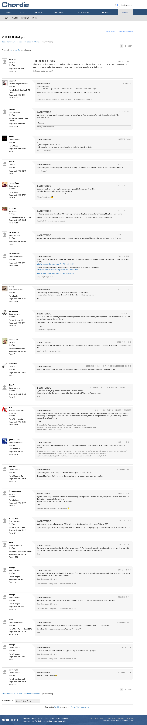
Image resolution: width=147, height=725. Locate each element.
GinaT (11, 385)
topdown (12, 208)
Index (6, 18)
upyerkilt (12, 81)
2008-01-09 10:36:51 (97, 387)
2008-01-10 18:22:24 (124, 521)
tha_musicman (15, 491)
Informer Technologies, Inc (79, 707)
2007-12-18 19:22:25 (124, 313)
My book (83, 12)
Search (15, 18)
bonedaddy (13, 311)
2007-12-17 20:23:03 (124, 112)
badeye (12, 109)
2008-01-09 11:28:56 (98, 410)
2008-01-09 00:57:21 (124, 342)
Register (25, 18)
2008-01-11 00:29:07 (124, 647)
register (17, 50)
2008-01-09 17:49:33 (124, 442)
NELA (11, 542)
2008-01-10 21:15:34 (124, 570)
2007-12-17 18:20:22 (124, 62)
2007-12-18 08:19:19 (124, 235)
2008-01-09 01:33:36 (93, 366)
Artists (38, 12)
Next (129, 46)
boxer (11, 137)
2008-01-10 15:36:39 (124, 493)
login (11, 50)
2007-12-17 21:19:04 (124, 139)
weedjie (12, 568)
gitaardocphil (14, 440)
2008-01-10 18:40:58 (124, 545)
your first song (11, 37)
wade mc (12, 59)
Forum (125, 12)
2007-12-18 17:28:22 (124, 256)
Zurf (10, 408)
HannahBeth (14, 183)
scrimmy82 (13, 518)
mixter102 (13, 467)
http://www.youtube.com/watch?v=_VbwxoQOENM (55, 264)
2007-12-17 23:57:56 (124, 210)
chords (130, 721)
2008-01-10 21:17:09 (124, 597)
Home (8, 12)
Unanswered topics (126, 32)
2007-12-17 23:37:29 (124, 186)
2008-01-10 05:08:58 (124, 469)
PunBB (56, 707)
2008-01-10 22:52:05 (124, 622)
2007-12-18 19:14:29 (124, 289)
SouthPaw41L (14, 254)
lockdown (13, 364)
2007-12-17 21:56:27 (124, 164)
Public (59, 12)
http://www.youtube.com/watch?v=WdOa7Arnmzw (55, 273)
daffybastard (14, 232)
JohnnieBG (13, 340)
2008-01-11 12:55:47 (124, 672)
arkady (11, 287)
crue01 (12, 162)
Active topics (110, 32)
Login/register (127, 5)
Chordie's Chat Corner (32, 42)
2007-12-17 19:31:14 (125, 83)
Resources (107, 12)
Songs (22, 12)
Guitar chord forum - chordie (12, 42)
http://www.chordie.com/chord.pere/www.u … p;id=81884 (57, 270)
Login (35, 18)
